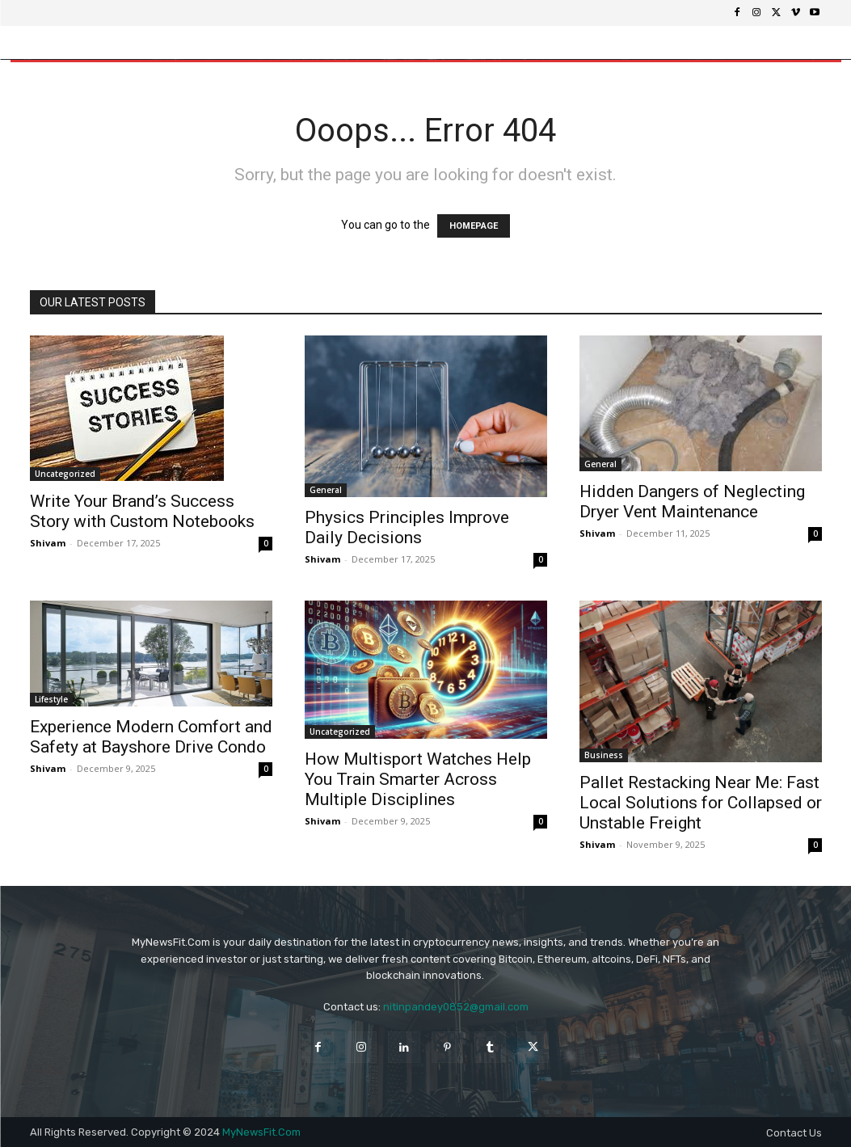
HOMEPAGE (473, 226)
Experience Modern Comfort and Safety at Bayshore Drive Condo (151, 737)
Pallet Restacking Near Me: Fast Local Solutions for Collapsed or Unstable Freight (700, 803)
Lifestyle (51, 699)
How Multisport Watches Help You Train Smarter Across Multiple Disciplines (418, 779)
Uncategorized (65, 473)
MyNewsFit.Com (261, 1132)
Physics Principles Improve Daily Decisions (407, 527)
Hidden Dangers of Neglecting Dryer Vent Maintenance (692, 501)
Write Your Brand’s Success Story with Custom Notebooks (142, 511)
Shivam (47, 543)
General (326, 489)
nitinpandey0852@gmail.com (456, 1007)
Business (603, 755)
